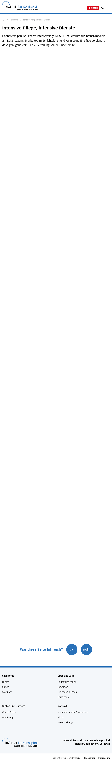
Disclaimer (89, 758)
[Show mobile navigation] (107, 8)
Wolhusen (7, 692)
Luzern (5, 682)
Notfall (93, 8)
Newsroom (14, 20)
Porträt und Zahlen (67, 682)
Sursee (5, 687)
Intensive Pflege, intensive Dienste (36, 20)
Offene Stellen (9, 712)
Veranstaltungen (66, 722)
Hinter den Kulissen (67, 692)
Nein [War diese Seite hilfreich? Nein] (86, 649)
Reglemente (64, 697)
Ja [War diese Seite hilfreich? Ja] (71, 649)
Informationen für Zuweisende (73, 712)
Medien (61, 717)
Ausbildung (7, 717)
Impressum (104, 758)
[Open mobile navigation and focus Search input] (103, 8)
